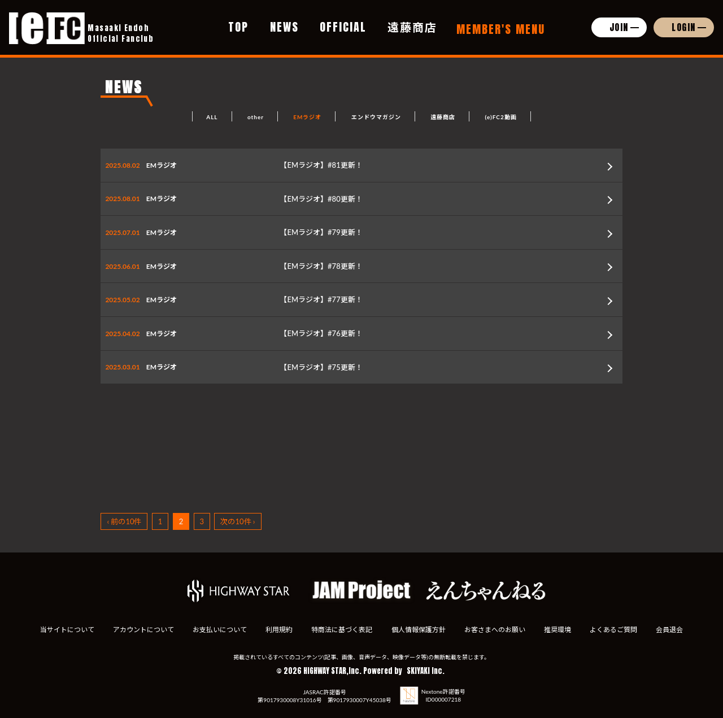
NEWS (284, 27)
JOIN (619, 27)
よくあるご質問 (618, 629)
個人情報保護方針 (419, 629)
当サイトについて (61, 629)
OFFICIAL (343, 27)
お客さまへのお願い (496, 629)
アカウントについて (138, 629)
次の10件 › (237, 521)
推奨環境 (560, 629)
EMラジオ (307, 117)
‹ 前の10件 (124, 521)
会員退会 (675, 629)
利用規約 (277, 629)
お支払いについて (217, 629)
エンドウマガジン (376, 117)
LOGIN (684, 27)
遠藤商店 (412, 27)
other (255, 117)
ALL (211, 117)
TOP (238, 27)
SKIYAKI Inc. (426, 670)
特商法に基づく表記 (341, 629)
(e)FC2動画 (500, 117)
